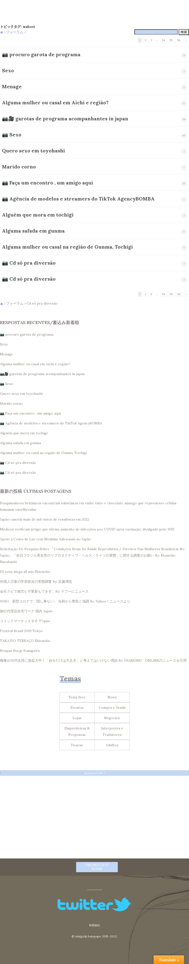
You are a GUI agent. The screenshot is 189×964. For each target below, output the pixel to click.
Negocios (112, 718)
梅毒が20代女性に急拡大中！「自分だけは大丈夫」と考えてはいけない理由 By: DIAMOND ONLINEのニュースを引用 (93, 660)
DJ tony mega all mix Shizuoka (25, 571)
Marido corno (19, 167)
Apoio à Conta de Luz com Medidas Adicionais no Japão (45, 539)
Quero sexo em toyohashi (33, 150)
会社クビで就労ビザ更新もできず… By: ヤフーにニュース (44, 591)
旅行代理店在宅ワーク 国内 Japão (26, 611)
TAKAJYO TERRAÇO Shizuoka (25, 640)
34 (163, 40)
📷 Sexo (11, 134)
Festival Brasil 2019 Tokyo (21, 631)
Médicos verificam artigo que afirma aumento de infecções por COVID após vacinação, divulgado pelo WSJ (87, 529)
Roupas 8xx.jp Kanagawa (20, 650)
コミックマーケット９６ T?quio (25, 621)
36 (178, 40)
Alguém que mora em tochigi (38, 215)
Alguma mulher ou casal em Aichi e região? (55, 102)
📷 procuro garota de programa (41, 54)
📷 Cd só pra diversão (29, 263)
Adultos (112, 745)
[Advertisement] (94, 813)
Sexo (8, 70)
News (112, 697)
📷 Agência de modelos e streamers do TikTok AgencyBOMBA (78, 199)
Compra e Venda (112, 707)
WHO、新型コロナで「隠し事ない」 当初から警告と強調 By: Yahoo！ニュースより (65, 601)
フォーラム (14, 32)
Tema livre (77, 697)
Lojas (77, 718)
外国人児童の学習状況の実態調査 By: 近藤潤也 (36, 581)
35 (171, 40)
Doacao (77, 745)
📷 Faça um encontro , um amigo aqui (47, 183)
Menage (12, 86)
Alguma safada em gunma (33, 231)
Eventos (77, 707)
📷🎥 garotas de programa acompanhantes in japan (65, 118)
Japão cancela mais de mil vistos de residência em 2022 (44, 519)
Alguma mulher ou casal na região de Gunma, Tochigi (67, 247)
